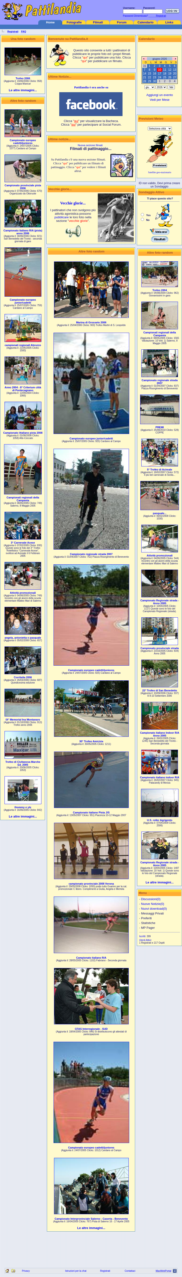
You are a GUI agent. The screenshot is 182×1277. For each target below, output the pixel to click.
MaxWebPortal (163, 1271)
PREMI (160, 427)
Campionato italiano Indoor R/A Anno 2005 (159, 734)
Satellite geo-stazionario (159, 172)
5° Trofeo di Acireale (159, 469)
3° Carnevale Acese (23, 542)
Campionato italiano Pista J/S (91, 812)
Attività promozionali (23, 592)
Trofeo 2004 (159, 290)
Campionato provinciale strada (160, 648)
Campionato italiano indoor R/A (159, 777)
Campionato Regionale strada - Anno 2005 (159, 602)
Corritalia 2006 (23, 677)
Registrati (105, 1271)
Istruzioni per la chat (76, 1271)
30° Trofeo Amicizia (91, 741)
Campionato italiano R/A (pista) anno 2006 (23, 232)
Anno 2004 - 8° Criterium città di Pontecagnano (23, 389)
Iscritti (142, 936)
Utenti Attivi (145, 940)
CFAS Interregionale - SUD (91, 1028)
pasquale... (160, 513)
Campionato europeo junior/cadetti (23, 301)
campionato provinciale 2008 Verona (91, 883)
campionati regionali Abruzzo (23, 345)
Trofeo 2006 (22, 78)
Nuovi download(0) (154, 908)
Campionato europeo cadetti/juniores (23, 141)
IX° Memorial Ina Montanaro (23, 719)
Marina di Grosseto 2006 (91, 322)
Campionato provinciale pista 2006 (23, 187)
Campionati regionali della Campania (23, 499)
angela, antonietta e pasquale (23, 637)
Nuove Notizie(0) (152, 904)
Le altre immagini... (23, 90)
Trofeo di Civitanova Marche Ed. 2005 (22, 763)
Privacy (26, 1271)
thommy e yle (23, 807)
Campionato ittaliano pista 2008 (22, 432)
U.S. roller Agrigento (159, 820)
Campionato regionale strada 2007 (91, 554)
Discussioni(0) (151, 899)
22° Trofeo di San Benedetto (159, 690)
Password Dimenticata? (135, 16)
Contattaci (130, 1271)
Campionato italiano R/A (91, 957)
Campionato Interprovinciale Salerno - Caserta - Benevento (91, 1218)
